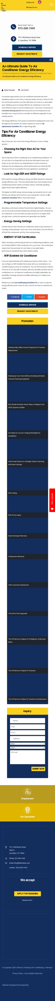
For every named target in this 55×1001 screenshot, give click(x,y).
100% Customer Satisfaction (18, 585)
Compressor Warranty (16, 556)
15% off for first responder (17, 613)
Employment (27, 798)
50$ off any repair (14, 515)
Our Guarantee (27, 817)
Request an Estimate (27, 54)
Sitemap (48, 968)
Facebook (14, 297)
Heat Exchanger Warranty (17, 536)
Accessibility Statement (34, 973)
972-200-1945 (26, 28)
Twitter (28, 297)
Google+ (41, 297)
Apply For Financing (27, 894)
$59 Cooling (12, 493)
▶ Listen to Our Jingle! (3, 7)
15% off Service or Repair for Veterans (22, 671)
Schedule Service (27, 47)
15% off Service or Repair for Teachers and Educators (27, 699)
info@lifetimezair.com (22, 863)
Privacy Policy (17, 973)
